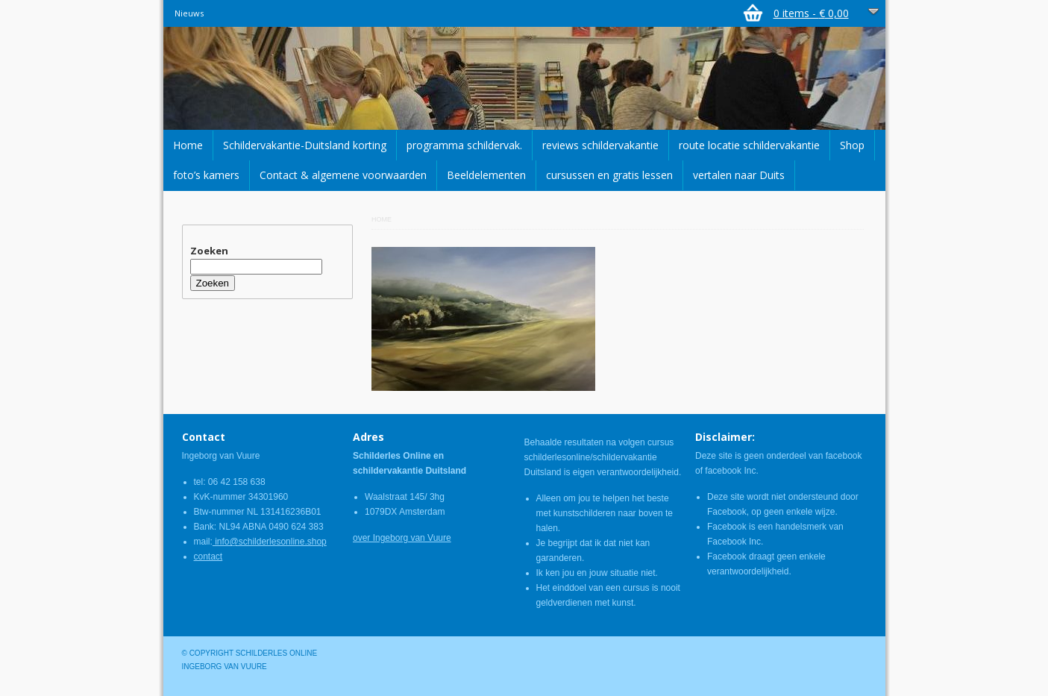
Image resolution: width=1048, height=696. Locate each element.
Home (188, 145)
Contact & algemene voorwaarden (343, 175)
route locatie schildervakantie (749, 145)
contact (208, 556)
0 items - (811, 13)
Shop (852, 145)
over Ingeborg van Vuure (402, 538)
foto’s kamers (206, 175)
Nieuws (189, 13)
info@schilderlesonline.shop (270, 541)
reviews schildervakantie (600, 145)
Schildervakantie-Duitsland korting (304, 145)
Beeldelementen (486, 175)
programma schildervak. (464, 145)
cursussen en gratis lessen (609, 175)
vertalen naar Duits (739, 175)
